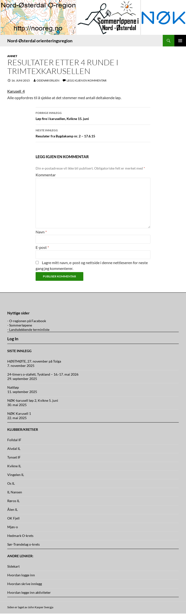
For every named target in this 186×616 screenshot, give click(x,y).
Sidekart (13, 566)
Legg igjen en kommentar (87, 80)
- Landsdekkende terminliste (28, 329)
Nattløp (13, 387)
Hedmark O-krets (20, 536)
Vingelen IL (15, 475)
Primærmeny (180, 40)
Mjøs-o (12, 527)
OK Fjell (13, 518)
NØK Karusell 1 (19, 413)
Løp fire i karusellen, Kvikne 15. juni (93, 115)
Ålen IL (12, 509)
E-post (42, 247)
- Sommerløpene (19, 325)
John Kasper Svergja (40, 607)
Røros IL (13, 501)
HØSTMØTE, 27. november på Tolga (34, 361)
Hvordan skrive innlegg (24, 584)
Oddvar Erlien (48, 80)
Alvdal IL (13, 448)
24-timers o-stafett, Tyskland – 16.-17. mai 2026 (42, 374)
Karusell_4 (16, 91)
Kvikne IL (14, 466)
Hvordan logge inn (21, 575)
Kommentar (46, 174)
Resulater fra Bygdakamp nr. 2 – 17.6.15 (93, 132)
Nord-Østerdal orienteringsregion (39, 40)
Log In (12, 338)
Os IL (11, 483)
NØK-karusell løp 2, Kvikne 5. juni (32, 400)
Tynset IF (14, 457)
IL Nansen (14, 492)
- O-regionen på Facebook (26, 321)
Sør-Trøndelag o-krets (23, 544)
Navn (41, 232)
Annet (12, 56)
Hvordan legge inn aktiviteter (29, 592)
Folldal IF (14, 440)
